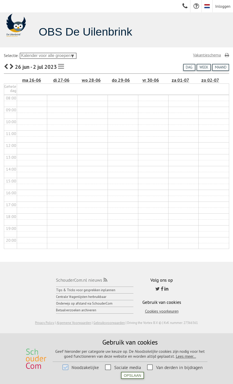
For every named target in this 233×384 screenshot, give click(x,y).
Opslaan (132, 375)
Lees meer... (186, 356)
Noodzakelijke (85, 367)
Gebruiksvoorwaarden (109, 323)
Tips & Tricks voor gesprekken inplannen (85, 290)
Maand (221, 67)
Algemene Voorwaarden (74, 323)
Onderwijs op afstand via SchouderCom (84, 303)
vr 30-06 (150, 80)
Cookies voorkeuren (162, 311)
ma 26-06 (31, 80)
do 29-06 (121, 80)
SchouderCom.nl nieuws (79, 280)
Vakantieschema (207, 54)
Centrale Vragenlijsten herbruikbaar (81, 297)
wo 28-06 (91, 80)
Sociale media (127, 367)
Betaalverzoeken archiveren (76, 310)
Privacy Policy (44, 323)
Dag (189, 67)
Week (203, 67)
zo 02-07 (210, 80)
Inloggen (222, 6)
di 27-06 (61, 80)
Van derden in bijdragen (179, 367)
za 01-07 (180, 80)
